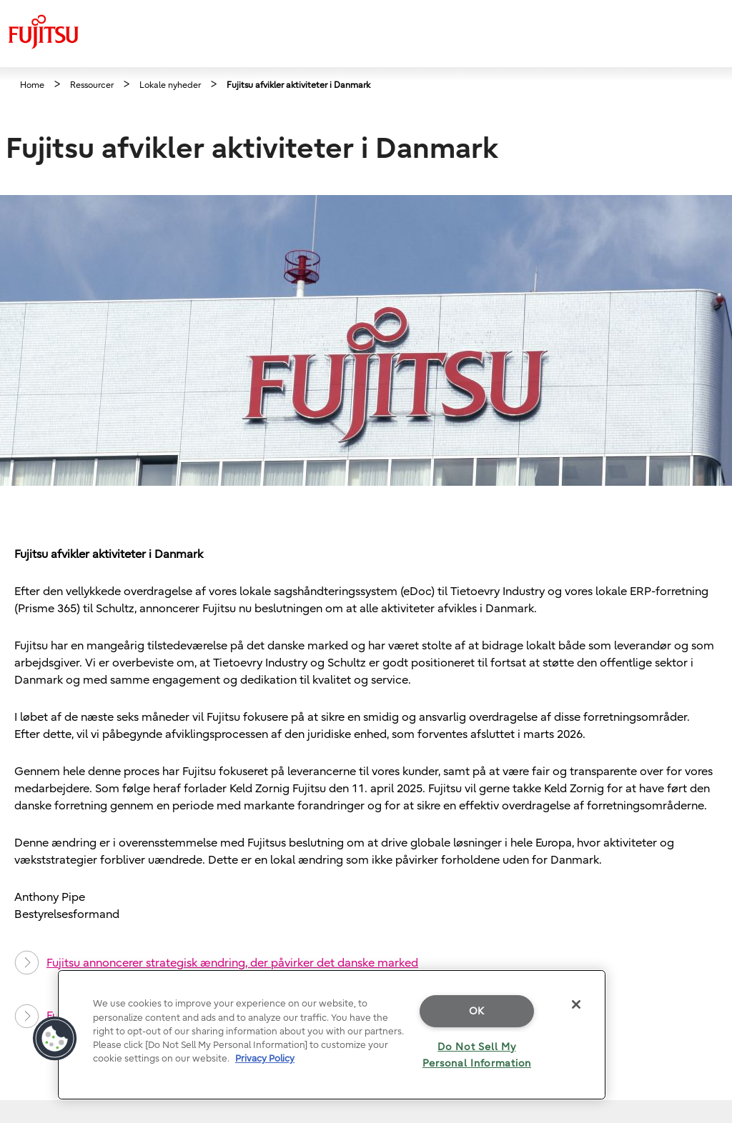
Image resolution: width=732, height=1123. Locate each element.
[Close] (576, 1004)
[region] (331, 1034)
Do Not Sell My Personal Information (476, 1055)
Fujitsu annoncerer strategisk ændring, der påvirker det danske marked (216, 962)
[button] (55, 1039)
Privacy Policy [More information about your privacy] (265, 1058)
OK (477, 1011)
